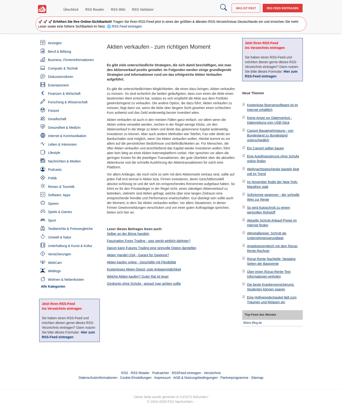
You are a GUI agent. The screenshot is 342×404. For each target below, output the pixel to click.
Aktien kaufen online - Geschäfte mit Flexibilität (141, 262)
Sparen (53, 203)
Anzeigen (55, 43)
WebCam (55, 263)
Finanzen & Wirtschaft (64, 93)
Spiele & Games (60, 212)
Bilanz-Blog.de (252, 322)
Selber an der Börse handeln (128, 234)
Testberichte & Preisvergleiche (70, 229)
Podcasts (55, 169)
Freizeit (53, 111)
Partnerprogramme (234, 378)
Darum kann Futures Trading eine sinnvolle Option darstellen (151, 248)
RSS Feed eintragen (283, 8)
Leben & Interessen (62, 144)
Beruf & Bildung (59, 51)
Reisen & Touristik (61, 187)
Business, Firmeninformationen (71, 60)
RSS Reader (94, 9)
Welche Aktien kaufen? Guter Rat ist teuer (138, 276)
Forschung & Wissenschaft (68, 102)
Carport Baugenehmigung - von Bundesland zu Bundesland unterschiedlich (270, 135)
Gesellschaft (57, 119)
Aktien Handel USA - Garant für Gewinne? (138, 255)
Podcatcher (160, 373)
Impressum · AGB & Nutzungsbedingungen (186, 378)
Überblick (71, 9)
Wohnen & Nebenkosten (66, 279)
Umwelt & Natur (59, 237)
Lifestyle (54, 153)
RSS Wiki (118, 9)
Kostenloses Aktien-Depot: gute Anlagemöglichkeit (144, 269)
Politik (52, 178)
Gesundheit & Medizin (64, 127)
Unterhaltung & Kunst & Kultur (70, 246)
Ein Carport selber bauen (265, 148)
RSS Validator (143, 9)
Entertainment (58, 85)
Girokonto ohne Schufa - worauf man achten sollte (144, 283)
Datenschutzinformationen (98, 378)
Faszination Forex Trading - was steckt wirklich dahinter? (148, 241)
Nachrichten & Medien (64, 161)
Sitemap (257, 378)
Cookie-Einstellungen (136, 378)
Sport (52, 220)
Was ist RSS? (246, 8)
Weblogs (54, 271)
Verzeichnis (212, 373)
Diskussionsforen (60, 77)
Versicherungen (59, 254)
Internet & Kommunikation (67, 136)
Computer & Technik (63, 68)
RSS (124, 373)
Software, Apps (59, 195)
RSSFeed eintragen (186, 373)
